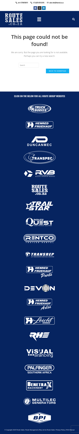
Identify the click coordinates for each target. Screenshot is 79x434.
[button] (39, 19)
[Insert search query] (29, 65)
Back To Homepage (57, 71)
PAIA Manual (70, 430)
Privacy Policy (60, 430)
